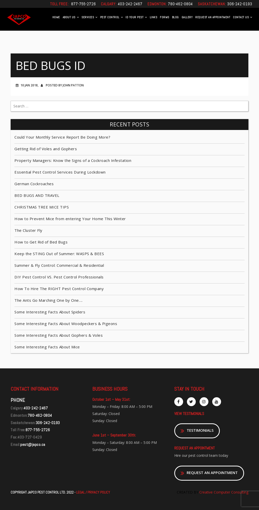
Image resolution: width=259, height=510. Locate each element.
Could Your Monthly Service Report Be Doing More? (62, 137)
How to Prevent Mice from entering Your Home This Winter (70, 218)
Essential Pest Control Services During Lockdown (60, 172)
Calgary (108, 4)
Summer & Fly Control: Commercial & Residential (59, 265)
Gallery (187, 17)
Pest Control (109, 17)
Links (153, 17)
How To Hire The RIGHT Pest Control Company (59, 288)
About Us (69, 17)
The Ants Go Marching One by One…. (48, 300)
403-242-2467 (130, 4)
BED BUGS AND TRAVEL (36, 195)
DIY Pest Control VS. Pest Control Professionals (59, 276)
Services (87, 17)
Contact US (241, 17)
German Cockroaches (34, 183)
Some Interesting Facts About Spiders (49, 311)
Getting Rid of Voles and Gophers (45, 148)
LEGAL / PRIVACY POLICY (93, 492)
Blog (175, 17)
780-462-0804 (180, 4)
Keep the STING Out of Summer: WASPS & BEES (59, 253)
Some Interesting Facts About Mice (47, 346)
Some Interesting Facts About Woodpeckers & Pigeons (65, 323)
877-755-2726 (83, 4)
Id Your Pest (134, 17)
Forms (164, 17)
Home (56, 17)
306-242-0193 (239, 4)
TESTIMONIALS (197, 431)
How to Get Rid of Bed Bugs (41, 241)
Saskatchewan (211, 4)
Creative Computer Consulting (223, 492)
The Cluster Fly (28, 230)
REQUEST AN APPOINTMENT (212, 17)
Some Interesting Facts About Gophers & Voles (58, 335)
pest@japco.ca (32, 444)
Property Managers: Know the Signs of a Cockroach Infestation (72, 160)
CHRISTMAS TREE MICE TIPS (41, 207)
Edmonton (156, 4)
